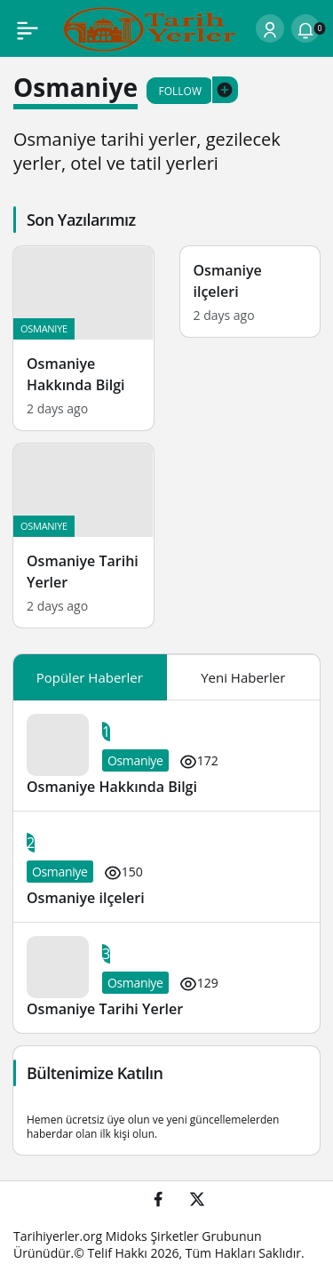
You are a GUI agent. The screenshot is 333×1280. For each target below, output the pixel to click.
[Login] (270, 28)
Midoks (126, 1236)
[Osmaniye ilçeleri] (250, 291)
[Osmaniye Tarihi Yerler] (83, 536)
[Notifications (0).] (305, 28)
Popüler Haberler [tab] (89, 677)
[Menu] (27, 28)
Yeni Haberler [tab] (243, 677)
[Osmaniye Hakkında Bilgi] (83, 338)
